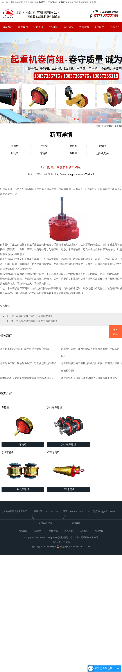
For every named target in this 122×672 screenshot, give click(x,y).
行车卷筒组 (68, 469)
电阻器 (73, 145)
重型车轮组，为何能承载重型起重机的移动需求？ (27, 378)
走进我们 (23, 27)
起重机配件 (41, 2)
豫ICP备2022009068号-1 (44, 546)
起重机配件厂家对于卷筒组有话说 (34, 316)
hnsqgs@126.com (106, 511)
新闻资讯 (38, 27)
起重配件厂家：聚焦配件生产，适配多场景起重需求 (28, 363)
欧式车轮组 (23, 469)
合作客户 (99, 27)
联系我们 (114, 27)
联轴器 (102, 145)
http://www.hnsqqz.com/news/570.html (74, 174)
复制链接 (63, 537)
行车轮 (44, 145)
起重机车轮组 (64, 2)
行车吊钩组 (52, 2)
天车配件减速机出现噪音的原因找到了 (37, 321)
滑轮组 (14, 153)
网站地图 (99, 531)
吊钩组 (73, 153)
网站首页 (8, 27)
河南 (68, 542)
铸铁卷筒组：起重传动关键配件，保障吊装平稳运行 (89, 378)
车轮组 (44, 153)
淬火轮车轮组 (68, 424)
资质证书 (84, 27)
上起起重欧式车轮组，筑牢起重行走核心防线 (24, 348)
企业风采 (69, 27)
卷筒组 (14, 145)
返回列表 (115, 331)
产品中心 (53, 27)
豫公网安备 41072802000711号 (73, 546)
